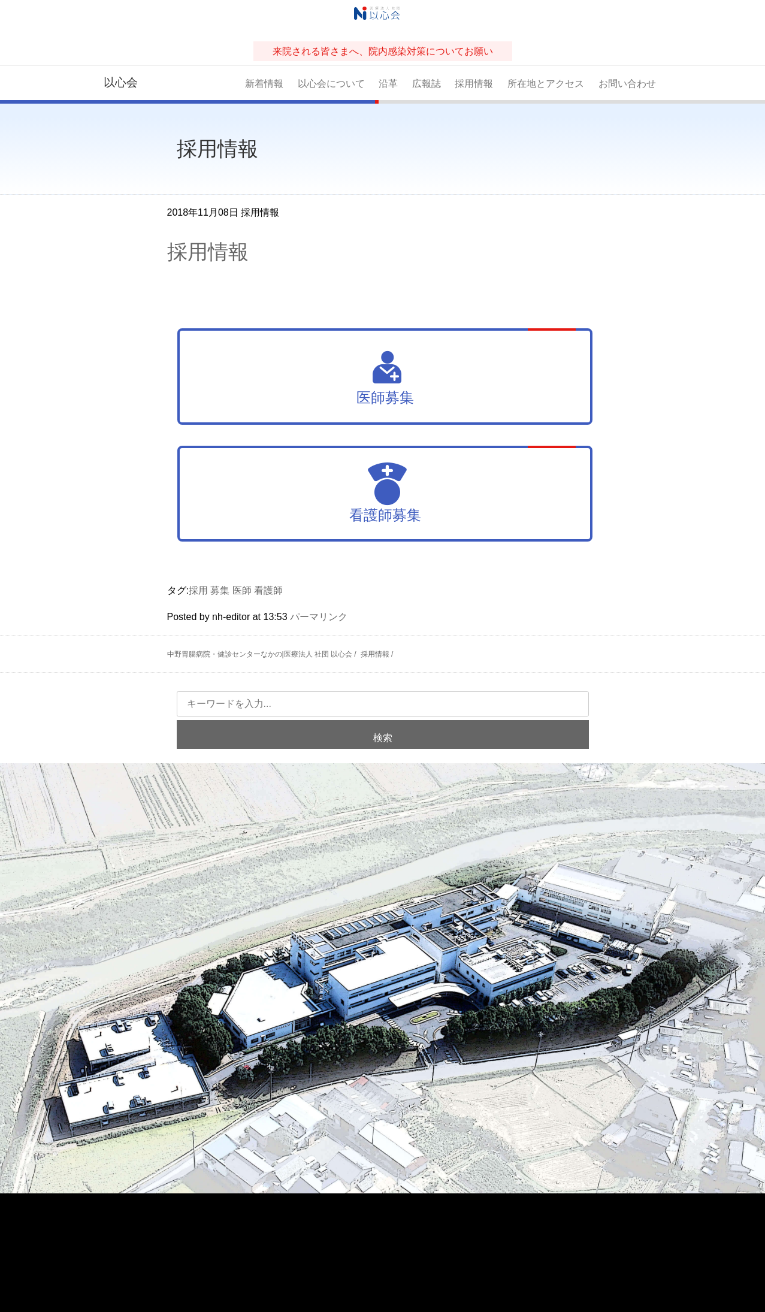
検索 (382, 738)
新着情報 (264, 83)
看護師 (268, 590)
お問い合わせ (627, 83)
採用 (198, 590)
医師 (242, 590)
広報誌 (426, 83)
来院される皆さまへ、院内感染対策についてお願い (383, 51)
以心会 (121, 82)
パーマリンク (318, 617)
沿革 (388, 83)
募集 (219, 590)
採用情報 (474, 83)
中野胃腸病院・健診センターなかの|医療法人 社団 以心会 (260, 654)
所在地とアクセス (545, 83)
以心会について (331, 83)
